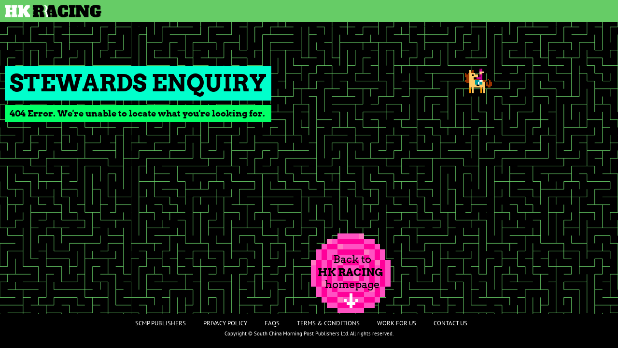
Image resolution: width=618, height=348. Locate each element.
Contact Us (450, 323)
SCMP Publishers (160, 323)
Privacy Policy (225, 323)
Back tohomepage (350, 271)
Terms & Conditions (328, 323)
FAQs (272, 323)
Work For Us (396, 323)
